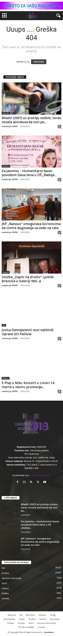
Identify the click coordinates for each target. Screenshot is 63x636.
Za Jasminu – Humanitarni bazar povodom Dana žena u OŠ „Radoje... (29, 173)
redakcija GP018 (9, 126)
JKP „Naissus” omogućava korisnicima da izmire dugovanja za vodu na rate (31, 226)
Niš (4, 219)
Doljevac (42, 615)
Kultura (6, 272)
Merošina (30, 615)
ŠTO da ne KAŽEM (26, 627)
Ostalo (22, 619)
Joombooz (49, 632)
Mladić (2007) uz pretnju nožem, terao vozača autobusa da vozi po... (31, 120)
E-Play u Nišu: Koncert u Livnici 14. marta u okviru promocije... (28, 385)
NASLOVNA (39, 62)
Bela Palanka (9, 619)
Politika (5, 593)
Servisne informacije (11, 578)
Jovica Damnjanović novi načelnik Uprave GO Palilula (27, 332)
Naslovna (12, 615)
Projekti (41, 627)
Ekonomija (54, 619)
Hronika (6, 113)
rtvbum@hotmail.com (40, 475)
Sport (4, 583)
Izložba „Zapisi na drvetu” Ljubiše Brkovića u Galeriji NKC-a (28, 279)
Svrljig (52, 615)
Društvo (6, 166)
